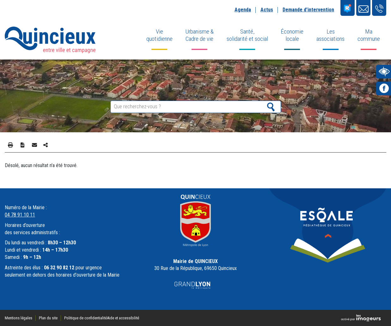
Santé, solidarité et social (247, 35)
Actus (266, 10)
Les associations (330, 35)
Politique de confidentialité (85, 318)
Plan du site (48, 318)
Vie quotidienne (159, 35)
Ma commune (368, 35)
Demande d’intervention (308, 10)
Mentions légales (18, 318)
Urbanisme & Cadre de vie (199, 35)
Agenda (243, 10)
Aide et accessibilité (123, 318)
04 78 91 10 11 (20, 215)
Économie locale (292, 35)
